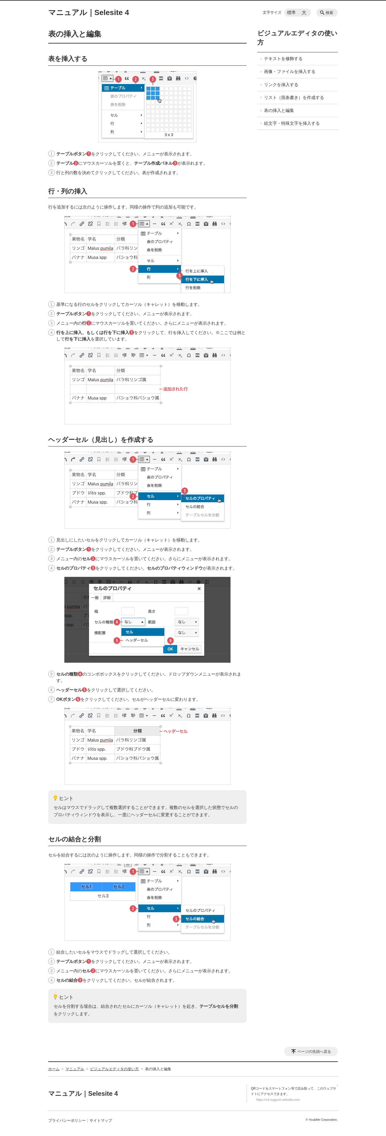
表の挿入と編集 (279, 110)
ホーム (54, 1069)
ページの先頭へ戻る (314, 1051)
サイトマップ (101, 1120)
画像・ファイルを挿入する (290, 71)
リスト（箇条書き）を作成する (294, 97)
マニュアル (74, 1069)
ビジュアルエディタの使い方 (114, 1069)
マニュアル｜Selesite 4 (88, 12)
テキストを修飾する (283, 58)
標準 (291, 12)
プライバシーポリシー (67, 1120)
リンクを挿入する (281, 84)
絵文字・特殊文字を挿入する (292, 123)
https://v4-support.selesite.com (278, 1100)
